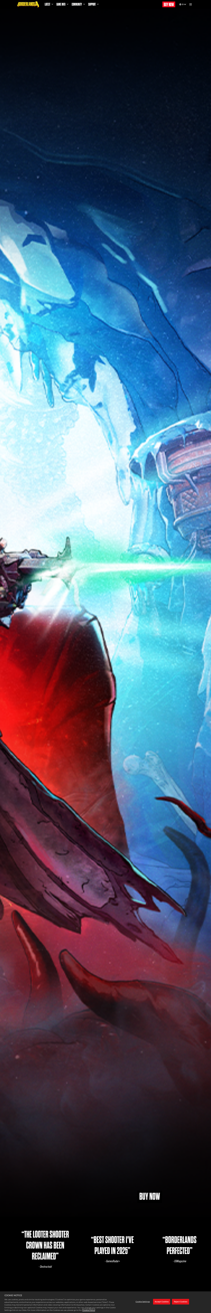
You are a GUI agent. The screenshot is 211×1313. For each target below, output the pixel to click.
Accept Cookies (162, 1302)
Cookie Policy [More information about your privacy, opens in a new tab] (89, 1310)
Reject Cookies (180, 1302)
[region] (105, 1302)
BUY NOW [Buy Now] (169, 4)
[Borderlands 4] (28, 4)
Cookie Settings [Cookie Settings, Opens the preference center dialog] (143, 1302)
